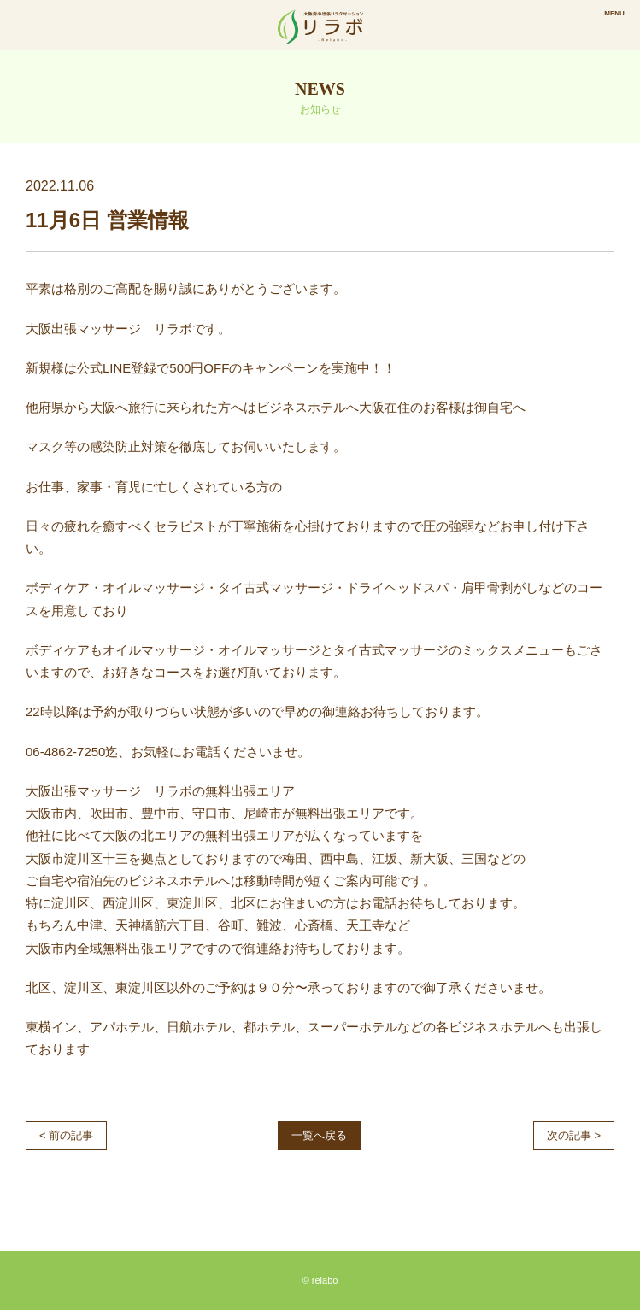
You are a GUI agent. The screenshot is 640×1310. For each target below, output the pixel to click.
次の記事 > (574, 1135)
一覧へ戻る (319, 1135)
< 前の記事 (66, 1135)
